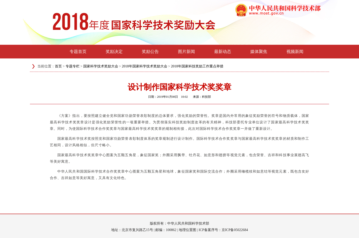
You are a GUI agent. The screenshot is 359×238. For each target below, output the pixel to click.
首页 (58, 66)
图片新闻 (186, 51)
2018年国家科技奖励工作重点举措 (197, 66)
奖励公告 (150, 51)
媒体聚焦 (258, 51)
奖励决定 (114, 51)
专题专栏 (73, 66)
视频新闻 (294, 51)
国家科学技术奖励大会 (100, 66)
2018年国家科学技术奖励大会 (144, 66)
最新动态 (222, 51)
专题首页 (78, 51)
